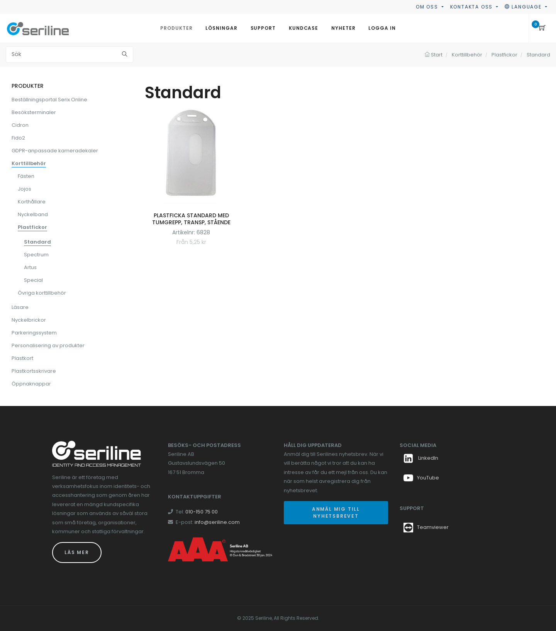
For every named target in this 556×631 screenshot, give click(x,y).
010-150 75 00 (201, 511)
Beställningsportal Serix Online (49, 99)
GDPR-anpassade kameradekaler (55, 150)
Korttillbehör (29, 163)
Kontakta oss (472, 6)
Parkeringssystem (34, 332)
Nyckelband (33, 214)
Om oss (428, 6)
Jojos (24, 189)
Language (524, 6)
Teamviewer (433, 527)
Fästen (26, 176)
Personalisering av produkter (48, 345)
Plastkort (22, 358)
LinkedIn (420, 458)
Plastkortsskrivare (34, 371)
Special (33, 280)
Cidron (20, 125)
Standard (37, 242)
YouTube (421, 477)
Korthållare (32, 201)
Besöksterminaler (34, 112)
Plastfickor (32, 227)
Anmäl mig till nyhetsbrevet (336, 512)
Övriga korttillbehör (42, 293)
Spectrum (36, 254)
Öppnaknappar (31, 383)
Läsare (20, 307)
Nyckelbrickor (29, 320)
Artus (30, 267)
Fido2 (18, 138)
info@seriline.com (217, 522)
